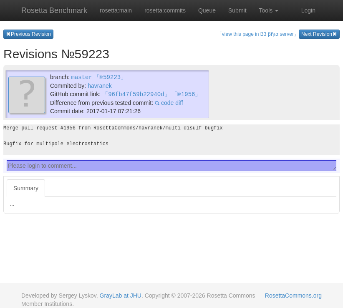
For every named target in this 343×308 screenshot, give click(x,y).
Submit (237, 10)
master (81, 77)
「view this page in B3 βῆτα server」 (258, 34)
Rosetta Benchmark (54, 10)
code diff (169, 102)
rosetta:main (116, 10)
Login (308, 10)
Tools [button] (269, 10)
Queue (207, 10)
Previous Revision (28, 34)
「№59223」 (110, 77)
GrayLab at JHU (120, 295)
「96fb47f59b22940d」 (136, 93)
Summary (25, 187)
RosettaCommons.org (293, 295)
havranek (100, 85)
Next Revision (319, 34)
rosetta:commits (165, 10)
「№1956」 (186, 93)
